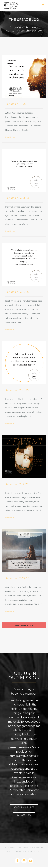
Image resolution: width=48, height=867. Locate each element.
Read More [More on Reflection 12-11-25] (10, 423)
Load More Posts (24, 625)
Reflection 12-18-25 (17, 291)
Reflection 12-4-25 (16, 484)
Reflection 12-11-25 (17, 390)
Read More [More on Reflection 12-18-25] (10, 329)
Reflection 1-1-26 (15, 103)
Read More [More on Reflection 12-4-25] (10, 517)
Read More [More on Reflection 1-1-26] (10, 137)
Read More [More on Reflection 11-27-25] (10, 611)
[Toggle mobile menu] (43, 4)
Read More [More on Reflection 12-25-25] (10, 231)
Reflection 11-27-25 (17, 578)
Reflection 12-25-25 (17, 197)
